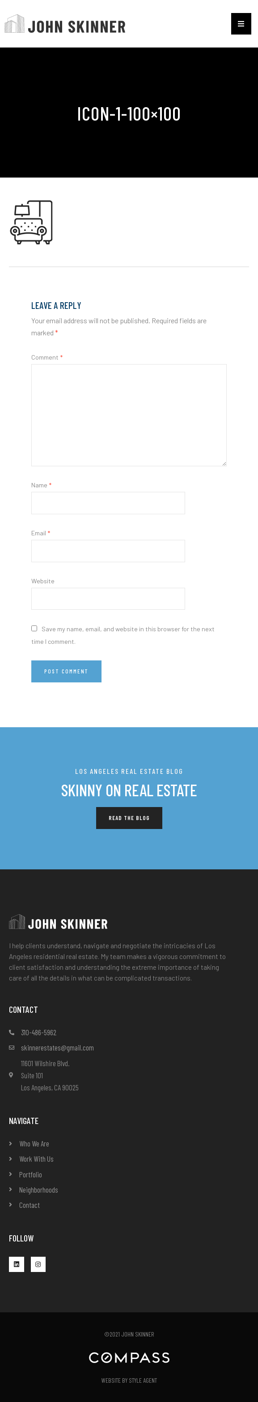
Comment (47, 357)
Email (40, 533)
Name (41, 485)
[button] (241, 24)
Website (43, 581)
